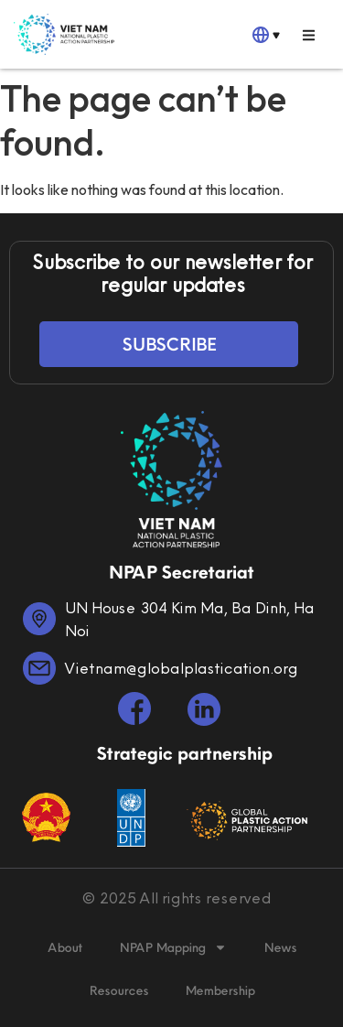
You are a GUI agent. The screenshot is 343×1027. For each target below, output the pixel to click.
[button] (309, 35)
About (65, 947)
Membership (219, 990)
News (279, 947)
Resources (118, 990)
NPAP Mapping (173, 947)
